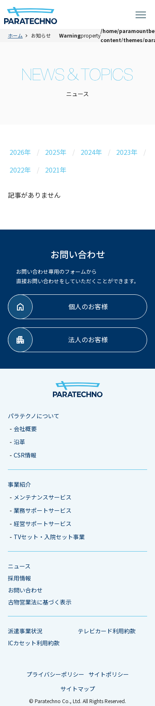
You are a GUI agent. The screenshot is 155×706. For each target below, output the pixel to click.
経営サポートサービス (43, 523)
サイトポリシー (108, 674)
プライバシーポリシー (55, 674)
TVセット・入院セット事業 (49, 537)
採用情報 (19, 578)
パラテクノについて (34, 416)
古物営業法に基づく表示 (40, 602)
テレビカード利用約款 (107, 631)
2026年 (20, 152)
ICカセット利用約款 (34, 643)
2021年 (56, 170)
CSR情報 (25, 455)
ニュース (19, 566)
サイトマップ (77, 689)
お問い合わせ (25, 590)
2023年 (127, 152)
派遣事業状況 (25, 631)
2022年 (20, 170)
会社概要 (25, 428)
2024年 (91, 152)
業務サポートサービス (43, 510)
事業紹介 (19, 484)
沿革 (19, 442)
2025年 (56, 152)
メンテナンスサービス (43, 497)
